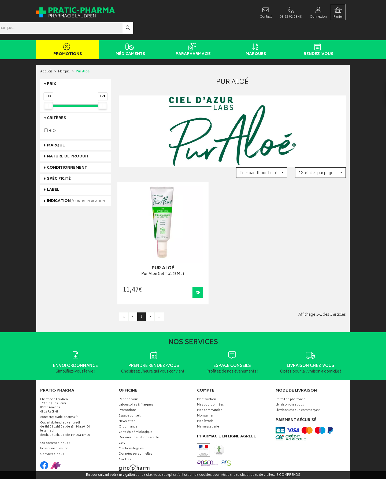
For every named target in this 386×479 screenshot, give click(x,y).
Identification (206, 373)
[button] (261, 157)
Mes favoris (205, 395)
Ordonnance (128, 401)
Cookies (125, 434)
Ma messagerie (208, 401)
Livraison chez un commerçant (298, 384)
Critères (56, 102)
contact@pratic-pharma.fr (58, 392)
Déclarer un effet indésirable (139, 412)
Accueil (46, 56)
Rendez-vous (317, 34)
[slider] (48, 90)
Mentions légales (131, 423)
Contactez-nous (52, 428)
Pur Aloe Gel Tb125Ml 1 (154, 248)
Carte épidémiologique (136, 406)
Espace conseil (129, 390)
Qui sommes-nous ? (55, 417)
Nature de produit (68, 140)
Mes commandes (209, 384)
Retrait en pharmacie (290, 373)
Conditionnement (67, 152)
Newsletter (127, 395)
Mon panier (205, 390)
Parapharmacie (192, 34)
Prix (51, 68)
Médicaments (129, 34)
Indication (76, 185)
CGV (122, 417)
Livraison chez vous (290, 379)
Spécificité (59, 163)
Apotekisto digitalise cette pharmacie (251, 463)
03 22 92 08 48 (49, 386)
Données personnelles (135, 428)
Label (53, 174)
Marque (64, 56)
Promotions (66, 34)
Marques (254, 34)
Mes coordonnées (210, 379)
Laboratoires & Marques (136, 379)
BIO (50, 115)
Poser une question (54, 423)
